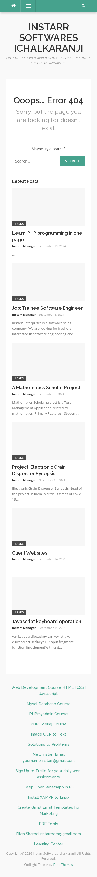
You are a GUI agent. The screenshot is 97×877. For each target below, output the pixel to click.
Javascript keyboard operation (46, 621)
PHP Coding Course (49, 724)
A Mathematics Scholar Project (46, 387)
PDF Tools (48, 823)
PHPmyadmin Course (48, 714)
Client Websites (29, 553)
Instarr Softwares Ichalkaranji (48, 37)
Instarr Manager (24, 246)
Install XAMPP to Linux (48, 797)
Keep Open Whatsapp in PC (48, 787)
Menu (26, 5)
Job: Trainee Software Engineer (47, 308)
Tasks (19, 224)
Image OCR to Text (48, 734)
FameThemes (63, 864)
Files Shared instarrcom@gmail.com (48, 834)
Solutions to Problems (48, 744)
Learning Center (48, 844)
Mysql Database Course (49, 703)
